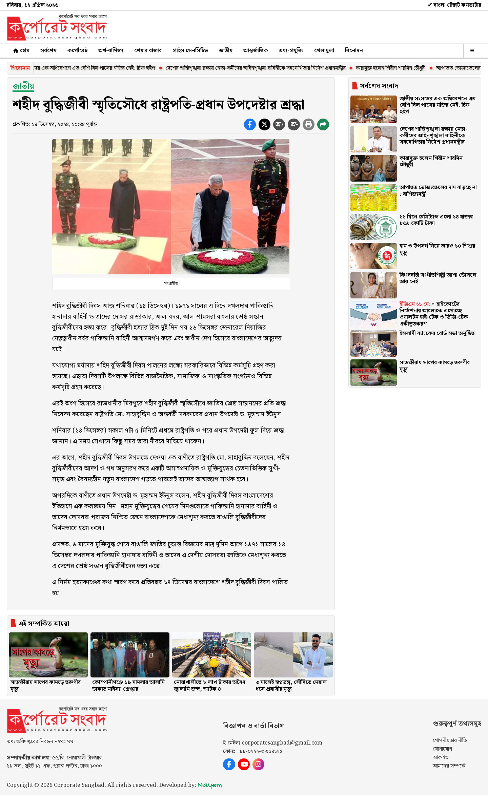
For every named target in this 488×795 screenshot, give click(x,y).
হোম (20, 50)
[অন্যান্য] (472, 50)
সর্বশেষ (48, 50)
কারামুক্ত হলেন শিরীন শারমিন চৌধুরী (397, 68)
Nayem (210, 785)
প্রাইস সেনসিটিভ (190, 50)
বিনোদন (354, 50)
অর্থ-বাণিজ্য (110, 50)
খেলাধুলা (324, 50)
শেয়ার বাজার (148, 50)
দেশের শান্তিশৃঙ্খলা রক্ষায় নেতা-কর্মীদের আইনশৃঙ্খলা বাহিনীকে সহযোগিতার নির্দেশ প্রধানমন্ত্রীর (262, 68)
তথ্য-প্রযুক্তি (291, 50)
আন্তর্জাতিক (255, 50)
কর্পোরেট (77, 50)
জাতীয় (225, 50)
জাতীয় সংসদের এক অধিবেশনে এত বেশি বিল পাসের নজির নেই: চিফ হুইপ (88, 68)
